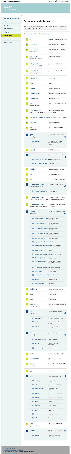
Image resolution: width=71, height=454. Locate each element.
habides (32, 169)
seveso (32, 364)
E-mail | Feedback (9, 448)
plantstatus (38, 322)
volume (37, 418)
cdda (31, 83)
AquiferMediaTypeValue (41, 218)
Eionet (11, 15)
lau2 (31, 299)
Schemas (6, 32)
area (36, 384)
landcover (33, 289)
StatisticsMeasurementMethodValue (41, 275)
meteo (37, 401)
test (31, 371)
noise (32, 354)
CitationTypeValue (40, 223)
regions (37, 343)
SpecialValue (38, 271)
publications (34, 359)
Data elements (8, 28)
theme (37, 279)
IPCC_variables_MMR (41, 163)
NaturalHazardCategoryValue (41, 254)
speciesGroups (39, 348)
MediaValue (38, 250)
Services (6, 39)
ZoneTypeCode (39, 283)
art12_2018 (34, 49)
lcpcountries (38, 318)
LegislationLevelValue (41, 242)
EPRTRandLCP (35, 110)
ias (31, 174)
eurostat (33, 122)
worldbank (33, 431)
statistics (37, 405)
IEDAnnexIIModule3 (37, 197)
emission (37, 393)
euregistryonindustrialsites (39, 117)
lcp (31, 311)
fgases (32, 135)
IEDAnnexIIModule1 (37, 184)
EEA (11, 1)
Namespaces (8, 42)
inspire (32, 211)
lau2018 (32, 304)
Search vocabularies (32, 33)
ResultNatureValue (40, 261)
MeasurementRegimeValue (41, 245)
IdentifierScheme (40, 238)
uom (31, 376)
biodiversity (34, 78)
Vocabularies (8, 35)
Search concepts (46, 33)
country (37, 435)
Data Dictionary (18, 15)
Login (52, 1)
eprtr (31, 103)
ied (31, 179)
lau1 (31, 294)
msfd (31, 333)
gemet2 (32, 150)
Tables (6, 25)
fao (31, 127)
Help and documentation (11, 18)
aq (30, 39)
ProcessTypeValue (40, 257)
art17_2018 (34, 71)
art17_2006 (34, 57)
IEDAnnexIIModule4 (37, 204)
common (33, 88)
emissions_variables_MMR (41, 159)
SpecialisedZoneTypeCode (41, 267)
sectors (37, 326)
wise (31, 424)
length (37, 397)
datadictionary (35, 93)
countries (37, 141)
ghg (31, 155)
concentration (39, 388)
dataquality (34, 98)
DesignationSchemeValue (41, 228)
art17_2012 (34, 64)
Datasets (6, 22)
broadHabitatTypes (40, 339)
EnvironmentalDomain (41, 233)
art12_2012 (34, 44)
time (36, 410)
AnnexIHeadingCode (41, 191)
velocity (37, 414)
